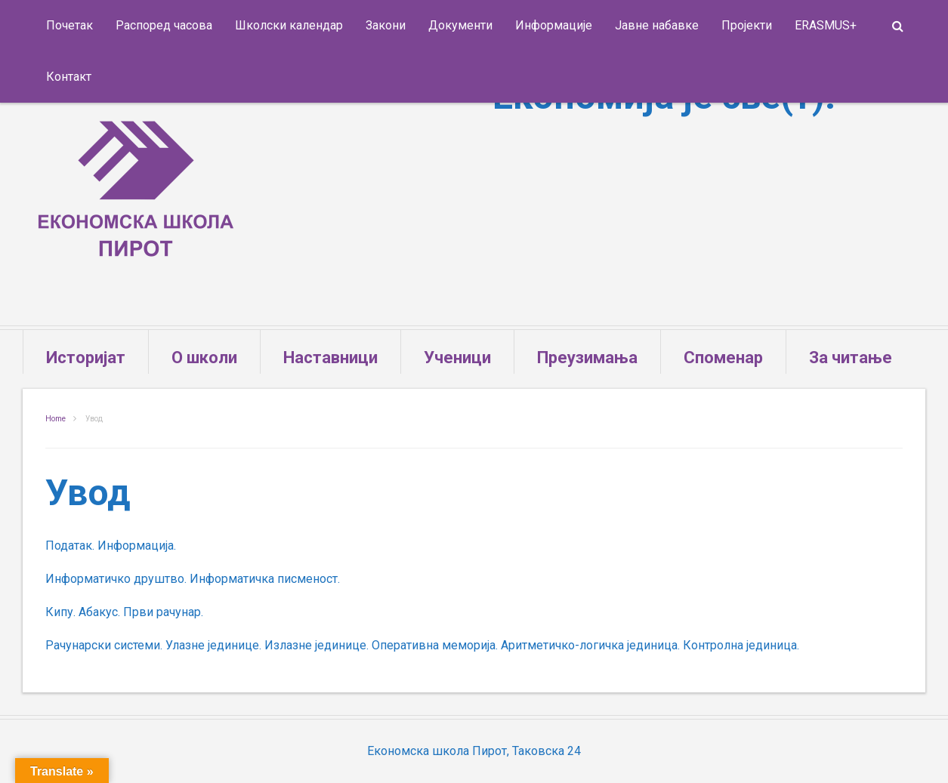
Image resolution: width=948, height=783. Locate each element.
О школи (204, 357)
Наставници (330, 357)
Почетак (69, 25)
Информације (553, 25)
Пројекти (746, 25)
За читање (850, 357)
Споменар (723, 357)
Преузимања (587, 357)
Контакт (68, 76)
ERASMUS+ (826, 25)
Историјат (85, 357)
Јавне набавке (657, 25)
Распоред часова (164, 25)
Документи (460, 25)
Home (55, 419)
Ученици (457, 357)
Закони (386, 25)
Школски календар (289, 25)
